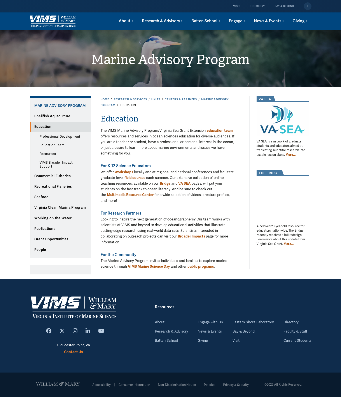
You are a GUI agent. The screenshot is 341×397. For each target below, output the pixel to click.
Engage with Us (210, 322)
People (40, 250)
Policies (209, 385)
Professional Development (60, 137)
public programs (200, 266)
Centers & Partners (181, 99)
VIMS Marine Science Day (149, 266)
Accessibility (101, 385)
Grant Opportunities (51, 239)
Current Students (297, 340)
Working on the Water (53, 218)
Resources (48, 154)
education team (220, 130)
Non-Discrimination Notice (177, 385)
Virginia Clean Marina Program (60, 207)
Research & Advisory (171, 331)
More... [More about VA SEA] (290, 155)
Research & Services (130, 99)
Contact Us (73, 352)
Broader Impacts (192, 236)
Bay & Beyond (284, 6)
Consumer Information (134, 385)
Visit (236, 6)
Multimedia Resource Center (130, 194)
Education (42, 127)
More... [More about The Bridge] (288, 244)
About (159, 322)
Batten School (166, 340)
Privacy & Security (236, 385)
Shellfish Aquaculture (52, 116)
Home (105, 99)
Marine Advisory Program (170, 59)
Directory (257, 6)
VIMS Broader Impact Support (56, 164)
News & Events (210, 331)
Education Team (52, 145)
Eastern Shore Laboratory (253, 322)
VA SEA (184, 183)
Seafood (41, 197)
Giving (203, 340)
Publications (44, 229)
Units (155, 99)
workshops (124, 172)
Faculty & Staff (295, 331)
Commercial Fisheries (52, 176)
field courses (134, 177)
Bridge (165, 183)
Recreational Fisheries (53, 186)
